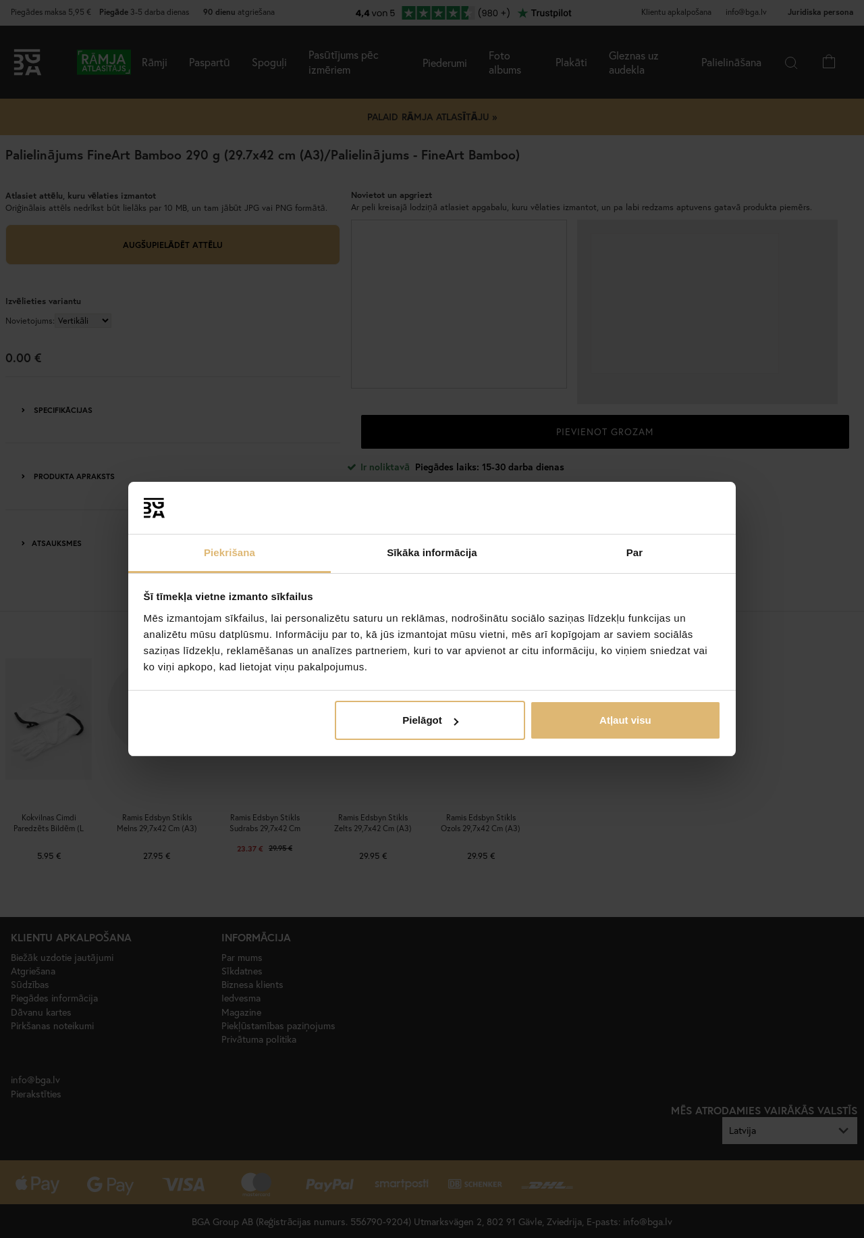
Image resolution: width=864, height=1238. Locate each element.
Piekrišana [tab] (229, 552)
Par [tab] (634, 552)
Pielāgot (430, 720)
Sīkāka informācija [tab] (432, 552)
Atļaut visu (625, 720)
